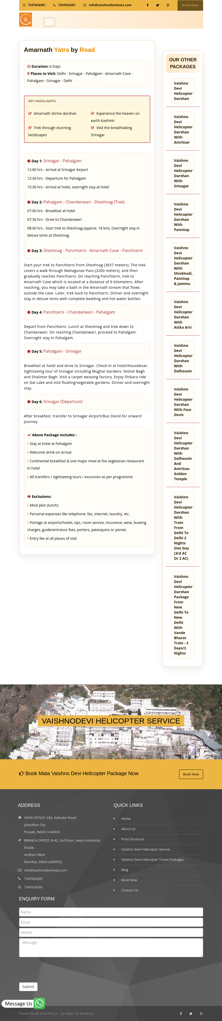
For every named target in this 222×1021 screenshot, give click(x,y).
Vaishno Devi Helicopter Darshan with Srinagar (183, 173)
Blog (124, 869)
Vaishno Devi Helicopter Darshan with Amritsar (183, 129)
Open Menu (49, 22)
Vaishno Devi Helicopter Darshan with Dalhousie (183, 358)
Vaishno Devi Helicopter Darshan (183, 91)
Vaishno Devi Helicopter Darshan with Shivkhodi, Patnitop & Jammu (183, 265)
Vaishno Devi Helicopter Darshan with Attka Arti (183, 314)
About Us (128, 829)
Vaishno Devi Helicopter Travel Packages (152, 859)
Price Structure (132, 839)
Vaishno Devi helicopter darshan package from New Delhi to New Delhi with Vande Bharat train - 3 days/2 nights (183, 615)
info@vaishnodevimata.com (110, 5)
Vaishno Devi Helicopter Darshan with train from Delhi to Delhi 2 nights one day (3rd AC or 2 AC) (183, 528)
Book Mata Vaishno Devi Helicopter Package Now (81, 773)
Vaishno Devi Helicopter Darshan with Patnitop (183, 217)
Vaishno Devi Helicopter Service (145, 849)
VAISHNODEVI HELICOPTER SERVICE (111, 721)
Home (126, 818)
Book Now (190, 5)
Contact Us (129, 890)
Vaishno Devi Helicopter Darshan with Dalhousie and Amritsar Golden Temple (183, 455)
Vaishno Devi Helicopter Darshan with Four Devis (183, 402)
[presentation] (58, 972)
